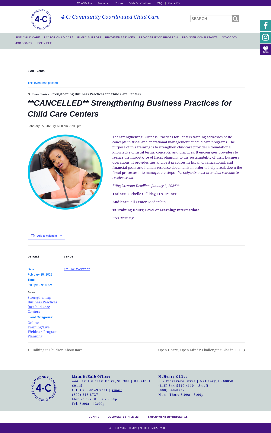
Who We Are (84, 3)
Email (117, 390)
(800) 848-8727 (85, 395)
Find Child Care (27, 37)
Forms (119, 3)
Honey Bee (44, 43)
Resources (104, 3)
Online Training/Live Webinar (39, 327)
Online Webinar (77, 269)
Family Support (89, 37)
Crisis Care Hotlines (140, 3)
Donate (94, 416)
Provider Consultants (199, 37)
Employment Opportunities (167, 416)
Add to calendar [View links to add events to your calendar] (47, 235)
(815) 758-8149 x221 (90, 390)
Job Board (23, 43)
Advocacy (229, 37)
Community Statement (124, 416)
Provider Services (120, 37)
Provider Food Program (158, 37)
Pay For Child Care (58, 37)
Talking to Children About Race (57, 350)
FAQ (159, 3)
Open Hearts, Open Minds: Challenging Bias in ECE (200, 350)
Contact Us (174, 3)
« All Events (36, 71)
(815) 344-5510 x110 (176, 385)
